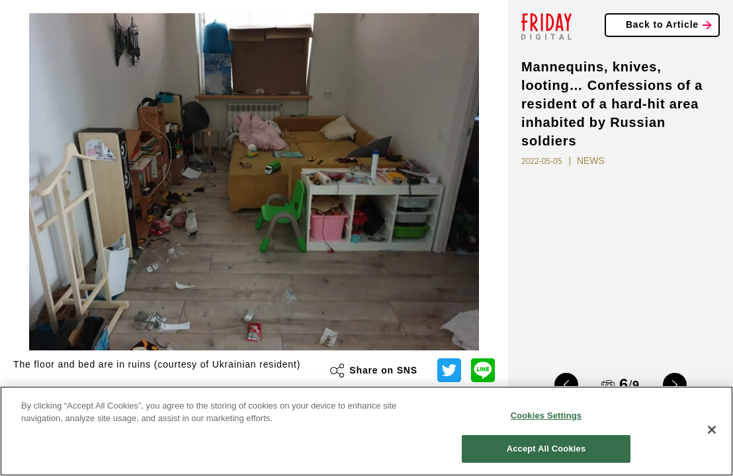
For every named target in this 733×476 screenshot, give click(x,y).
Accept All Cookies (546, 449)
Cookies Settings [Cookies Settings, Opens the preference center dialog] (546, 415)
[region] (366, 431)
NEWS (591, 160)
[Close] (711, 429)
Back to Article (662, 24)
